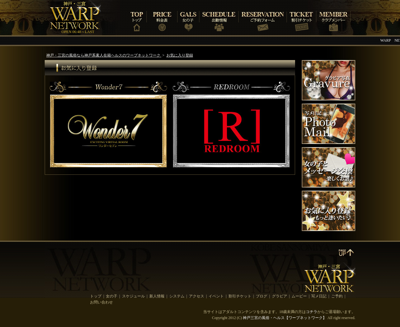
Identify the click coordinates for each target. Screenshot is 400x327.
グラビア (279, 296)
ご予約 (337, 296)
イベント (216, 296)
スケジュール (133, 296)
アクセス (196, 296)
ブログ (261, 296)
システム (176, 296)
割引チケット (240, 296)
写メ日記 (318, 296)
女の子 (111, 296)
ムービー (299, 296)
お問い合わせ (101, 302)
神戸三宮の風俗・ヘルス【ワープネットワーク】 (284, 318)
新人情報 (157, 296)
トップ (95, 296)
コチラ (311, 312)
